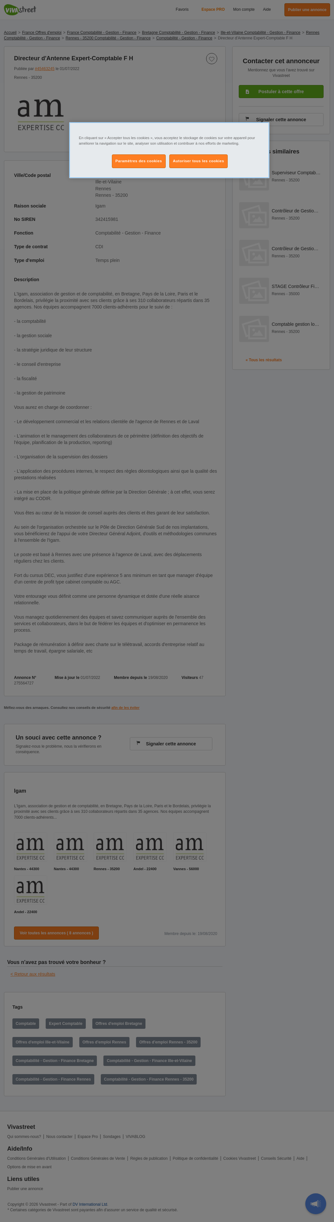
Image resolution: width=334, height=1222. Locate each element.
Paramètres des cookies (138, 161)
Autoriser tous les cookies (198, 161)
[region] (169, 150)
